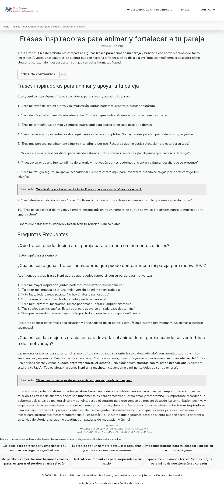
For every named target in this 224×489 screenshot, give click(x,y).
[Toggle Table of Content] (61, 75)
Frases (188, 10)
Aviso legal (85, 483)
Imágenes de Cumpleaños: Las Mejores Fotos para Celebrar (114, 428)
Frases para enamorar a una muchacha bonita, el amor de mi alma (114, 432)
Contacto (208, 9)
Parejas (16, 26)
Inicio (6, 26)
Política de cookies (106, 483)
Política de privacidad (132, 483)
